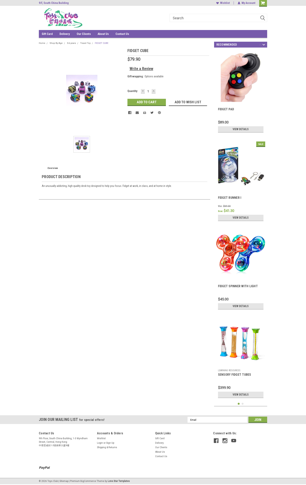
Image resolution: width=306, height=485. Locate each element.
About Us (103, 34)
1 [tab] (239, 404)
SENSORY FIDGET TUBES (234, 374)
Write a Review (141, 68)
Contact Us (122, 34)
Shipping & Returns (107, 447)
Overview (52, 168)
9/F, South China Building (54, 2)
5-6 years (71, 43)
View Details (241, 129)
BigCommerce (88, 481)
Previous (260, 45)
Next (263, 45)
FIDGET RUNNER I (229, 198)
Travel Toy (85, 43)
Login (100, 443)
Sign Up (110, 443)
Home (42, 43)
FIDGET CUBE (101, 43)
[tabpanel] (240, 93)
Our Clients (84, 34)
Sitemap (64, 481)
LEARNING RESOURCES (229, 370)
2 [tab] (243, 404)
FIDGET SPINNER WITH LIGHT (238, 286)
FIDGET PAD (226, 109)
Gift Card (47, 34)
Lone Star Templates (119, 481)
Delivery (65, 34)
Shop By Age (56, 43)
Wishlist (223, 2)
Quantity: (132, 91)
